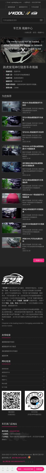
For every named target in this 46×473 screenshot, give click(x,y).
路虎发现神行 (13, 78)
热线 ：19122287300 (25, 469)
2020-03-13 (12, 81)
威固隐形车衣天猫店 (9, 346)
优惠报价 (39, 469)
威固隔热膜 (11, 7)
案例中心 (4, 376)
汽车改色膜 (35, 7)
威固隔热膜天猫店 (8, 342)
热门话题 (4, 387)
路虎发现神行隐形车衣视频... (20, 84)
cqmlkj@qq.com (16, 2)
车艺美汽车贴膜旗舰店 (16, 75)
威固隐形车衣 (23, 7)
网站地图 (4, 383)
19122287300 (36, 2)
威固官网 (5, 356)
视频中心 (41, 32)
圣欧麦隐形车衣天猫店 (10, 351)
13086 (11, 88)
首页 (34, 32)
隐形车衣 (11, 71)
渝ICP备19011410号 (19, 458)
